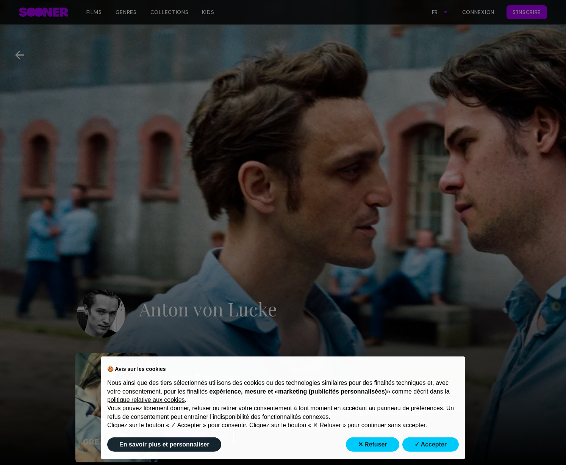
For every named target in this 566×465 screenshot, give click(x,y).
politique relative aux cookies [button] (146, 413)
